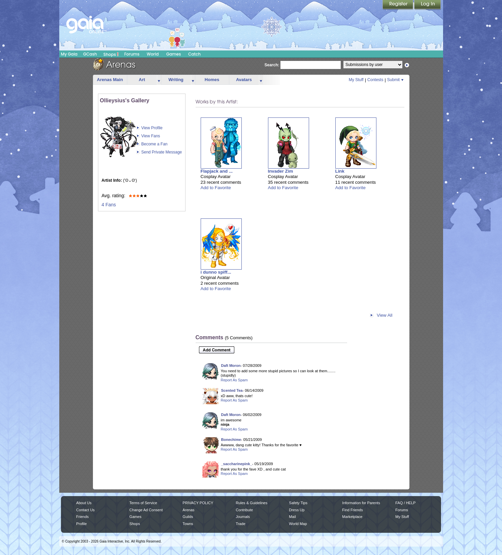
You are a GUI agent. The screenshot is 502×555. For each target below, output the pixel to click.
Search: (272, 65)
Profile (81, 524)
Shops (111, 54)
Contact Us (85, 510)
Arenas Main (110, 79)
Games (173, 54)
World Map (298, 524)
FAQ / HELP (405, 503)
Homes (212, 79)
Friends (82, 517)
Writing (175, 79)
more (159, 80)
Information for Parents (361, 503)
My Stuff (356, 79)
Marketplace (352, 517)
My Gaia (69, 54)
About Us (83, 503)
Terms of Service (143, 503)
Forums (131, 54)
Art (142, 79)
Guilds (187, 517)
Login (427, 5)
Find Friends (352, 510)
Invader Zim (280, 171)
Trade (240, 524)
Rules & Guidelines (251, 503)
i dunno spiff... (216, 272)
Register (398, 5)
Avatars (244, 79)
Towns (187, 524)
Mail (292, 517)
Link (339, 171)
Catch (194, 54)
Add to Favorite (216, 187)
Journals (243, 517)
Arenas (188, 510)
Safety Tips (298, 503)
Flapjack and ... (217, 171)
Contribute (244, 510)
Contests (375, 79)
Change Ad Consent (146, 510)
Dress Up (296, 510)
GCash (90, 54)
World (153, 54)
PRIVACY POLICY (197, 503)
